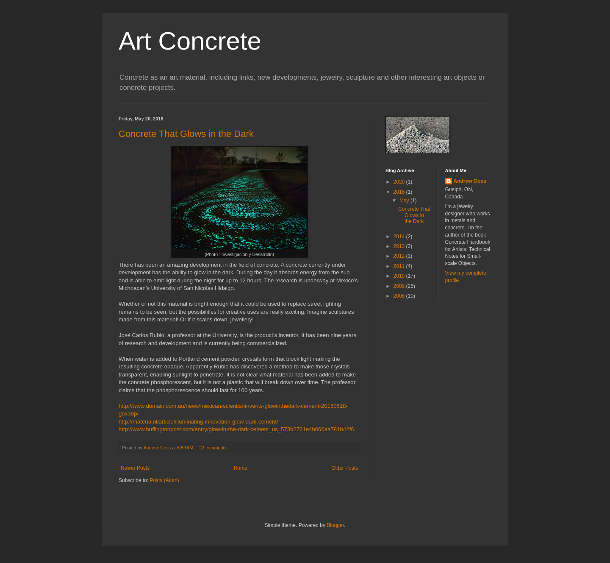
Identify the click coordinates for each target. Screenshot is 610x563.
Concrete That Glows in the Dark (186, 133)
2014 (400, 237)
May (404, 200)
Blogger (335, 525)
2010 (400, 276)
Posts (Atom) (164, 480)
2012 (400, 256)
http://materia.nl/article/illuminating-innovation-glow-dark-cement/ (198, 421)
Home (240, 468)
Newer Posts (135, 468)
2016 (400, 192)
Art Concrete (190, 41)
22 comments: (214, 447)
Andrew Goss (470, 181)
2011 (400, 266)
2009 (400, 286)
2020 (400, 182)
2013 (400, 246)
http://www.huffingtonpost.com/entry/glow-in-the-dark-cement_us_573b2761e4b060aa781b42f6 (236, 429)
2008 (400, 296)
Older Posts (344, 468)
